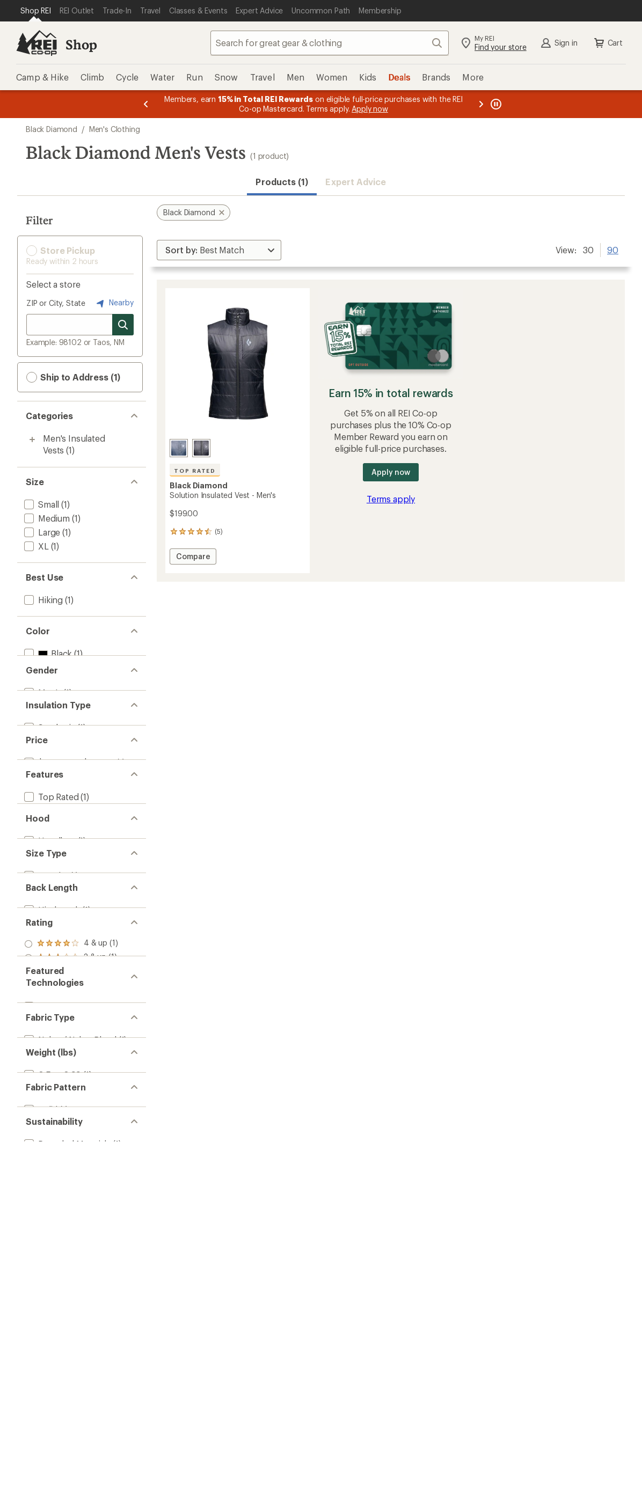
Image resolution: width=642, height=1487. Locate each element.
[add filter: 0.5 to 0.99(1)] (51, 1339)
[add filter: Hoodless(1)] (49, 963)
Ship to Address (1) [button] (73, 377)
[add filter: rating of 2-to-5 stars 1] (71, 1152)
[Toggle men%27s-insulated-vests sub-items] (32, 439)
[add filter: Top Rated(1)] (50, 882)
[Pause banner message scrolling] (494, 104)
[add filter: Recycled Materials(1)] (66, 1446)
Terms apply (391, 499)
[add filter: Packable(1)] (48, 896)
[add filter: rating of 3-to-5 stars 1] (71, 1138)
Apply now (390, 472)
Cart (608, 42)
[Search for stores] (123, 324)
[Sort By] (219, 250)
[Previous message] (146, 104)
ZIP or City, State (55, 302)
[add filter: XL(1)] (35, 546)
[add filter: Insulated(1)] (48, 910)
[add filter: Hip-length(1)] (51, 1071)
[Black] (201, 448)
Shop (81, 44)
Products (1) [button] (282, 182)
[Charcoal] (179, 448)
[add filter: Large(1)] (41, 532)
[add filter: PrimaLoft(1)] (49, 1232)
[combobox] (329, 43)
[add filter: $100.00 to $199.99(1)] (68, 828)
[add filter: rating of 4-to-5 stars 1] (71, 1124)
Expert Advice (355, 182)
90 (612, 249)
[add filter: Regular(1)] (45, 1017)
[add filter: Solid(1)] (39, 1393)
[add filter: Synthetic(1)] (49, 775)
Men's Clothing (114, 129)
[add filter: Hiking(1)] (42, 600)
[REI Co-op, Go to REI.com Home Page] (36, 43)
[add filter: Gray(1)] (45, 667)
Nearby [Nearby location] (114, 303)
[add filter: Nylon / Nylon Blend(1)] (69, 1285)
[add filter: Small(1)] (40, 504)
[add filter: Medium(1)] (46, 518)
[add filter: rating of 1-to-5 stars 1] (71, 1166)
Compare (193, 558)
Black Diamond (51, 129)
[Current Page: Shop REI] (35, 10)
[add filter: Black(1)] (47, 653)
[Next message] (481, 104)
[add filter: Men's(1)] (41, 721)
